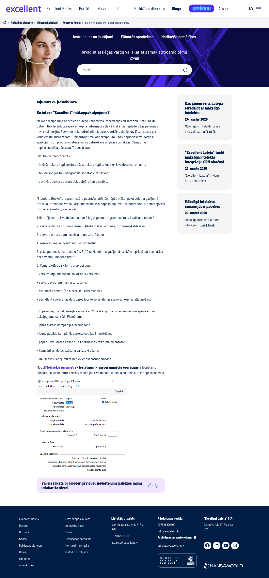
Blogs (176, 8)
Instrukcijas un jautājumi (93, 36)
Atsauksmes (228, 8)
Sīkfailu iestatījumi (76, 552)
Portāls (84, 8)
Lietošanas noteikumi (78, 539)
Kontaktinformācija (77, 545)
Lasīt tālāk (208, 131)
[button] (150, 485)
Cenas (122, 8)
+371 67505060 (120, 536)
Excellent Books (59, 8)
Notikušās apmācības (178, 36)
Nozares (103, 8)
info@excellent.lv (168, 531)
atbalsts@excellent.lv (124, 542)
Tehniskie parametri (61, 367)
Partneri (70, 532)
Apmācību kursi (74, 525)
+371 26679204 (166, 524)
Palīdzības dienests (149, 8)
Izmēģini (201, 8)
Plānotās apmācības (137, 36)
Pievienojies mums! (77, 519)
